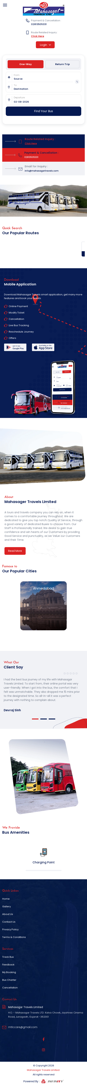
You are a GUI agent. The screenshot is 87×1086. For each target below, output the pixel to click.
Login (45, 45)
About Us (7, 914)
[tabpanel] (43, 691)
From (17, 75)
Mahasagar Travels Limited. (43, 1070)
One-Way (25, 64)
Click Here (37, 36)
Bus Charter (9, 980)
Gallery (6, 906)
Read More (15, 551)
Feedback (8, 964)
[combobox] (47, 79)
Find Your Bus (43, 111)
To (15, 85)
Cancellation (10, 987)
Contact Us (8, 922)
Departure (19, 97)
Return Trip (62, 64)
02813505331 (39, 24)
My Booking (9, 972)
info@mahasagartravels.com (42, 170)
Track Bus (8, 957)
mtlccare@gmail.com (22, 1027)
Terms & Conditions (14, 937)
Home (6, 899)
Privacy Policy (10, 929)
